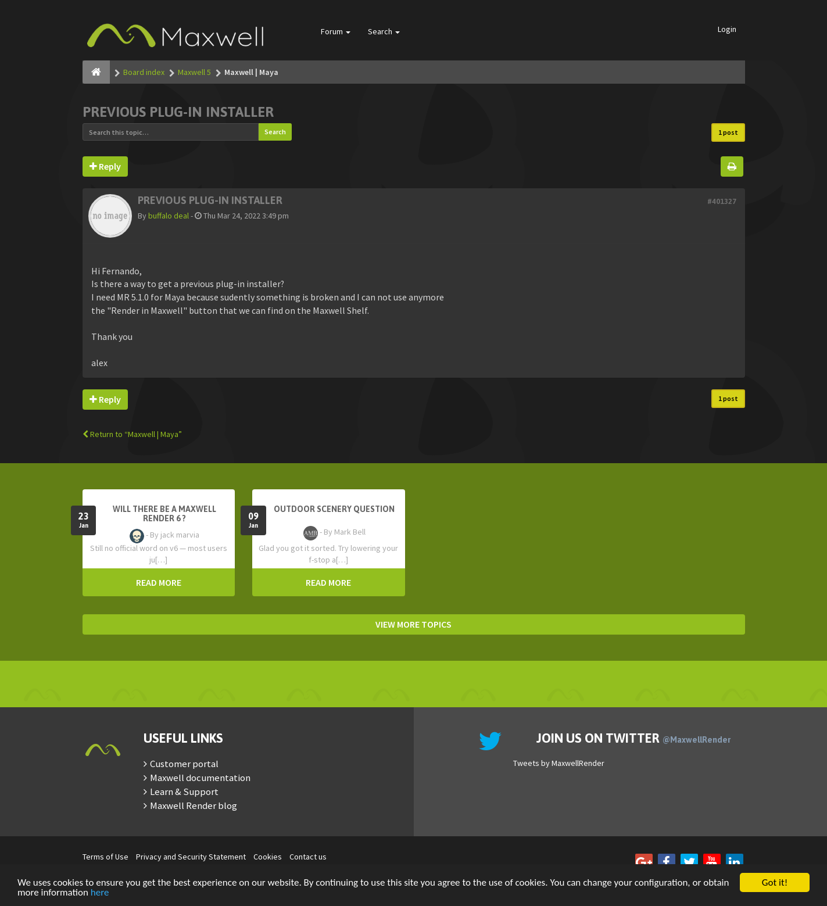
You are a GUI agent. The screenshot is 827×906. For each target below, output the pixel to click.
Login (727, 29)
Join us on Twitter (633, 738)
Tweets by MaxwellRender (558, 763)
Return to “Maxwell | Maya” (132, 434)
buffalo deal (168, 215)
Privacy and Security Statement (191, 856)
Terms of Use (105, 856)
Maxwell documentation (200, 777)
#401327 (721, 201)
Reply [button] (105, 166)
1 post (728, 132)
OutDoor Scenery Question (334, 509)
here (100, 893)
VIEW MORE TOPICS (413, 624)
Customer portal (184, 763)
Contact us (308, 856)
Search (384, 31)
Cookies (267, 856)
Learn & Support (184, 791)
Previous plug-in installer (178, 112)
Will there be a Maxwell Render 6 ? (164, 513)
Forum (335, 31)
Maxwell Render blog (193, 805)
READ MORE (158, 582)
